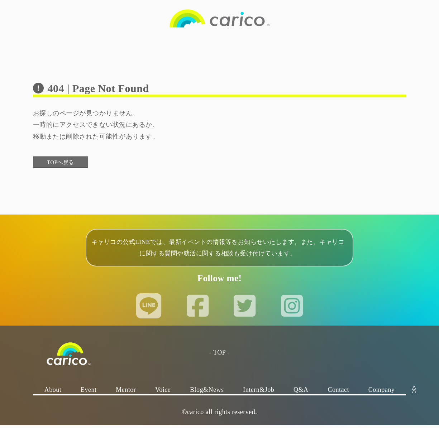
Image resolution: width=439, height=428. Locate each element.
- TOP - (219, 355)
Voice (163, 392)
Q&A (301, 392)
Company (381, 392)
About (53, 392)
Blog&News (207, 392)
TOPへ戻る (69, 163)
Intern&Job (258, 392)
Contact (338, 392)
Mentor (126, 392)
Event (89, 392)
